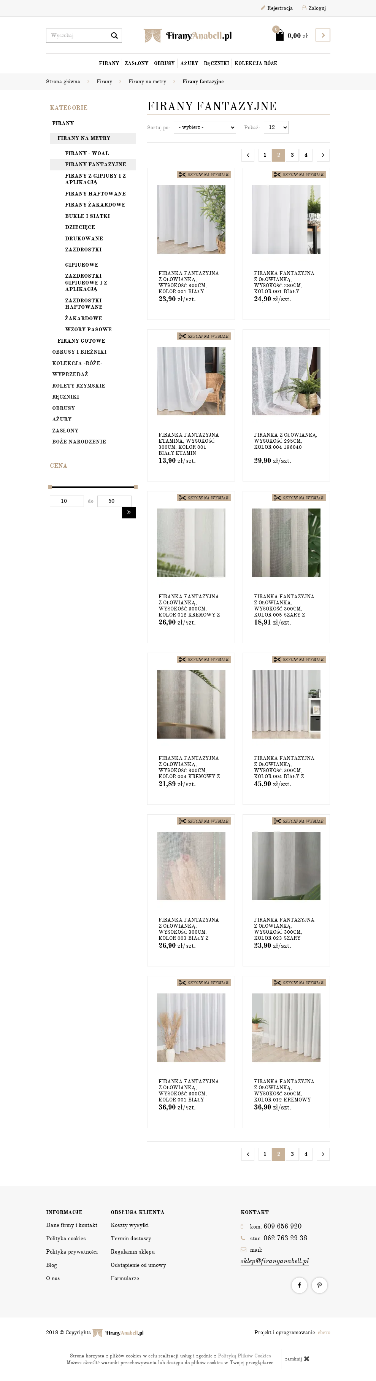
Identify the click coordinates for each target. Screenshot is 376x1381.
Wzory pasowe (88, 329)
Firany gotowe (81, 341)
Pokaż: (252, 127)
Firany (109, 63)
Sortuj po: (158, 127)
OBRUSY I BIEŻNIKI (79, 352)
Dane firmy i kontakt (71, 1225)
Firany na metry (83, 138)
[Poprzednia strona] (247, 155)
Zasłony (137, 63)
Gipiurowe (81, 265)
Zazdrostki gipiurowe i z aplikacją (86, 282)
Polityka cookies (66, 1238)
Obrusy (164, 63)
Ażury (189, 63)
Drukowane (84, 238)
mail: (275, 1255)
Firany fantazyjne (95, 164)
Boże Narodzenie (79, 442)
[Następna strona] (323, 155)
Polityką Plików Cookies (244, 1356)
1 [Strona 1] (265, 155)
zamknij (297, 1358)
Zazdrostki (83, 249)
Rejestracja (277, 8)
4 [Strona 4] (306, 155)
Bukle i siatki (87, 216)
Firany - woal (87, 153)
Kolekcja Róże (256, 63)
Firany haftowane (95, 194)
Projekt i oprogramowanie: (292, 1332)
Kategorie (68, 108)
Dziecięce (80, 227)
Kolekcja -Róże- (77, 363)
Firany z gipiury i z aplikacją (95, 179)
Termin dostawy (131, 1238)
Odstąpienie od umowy (138, 1265)
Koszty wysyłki (130, 1225)
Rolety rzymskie (78, 386)
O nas (53, 1278)
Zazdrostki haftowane (84, 304)
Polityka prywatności (72, 1251)
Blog (51, 1265)
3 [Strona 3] (292, 155)
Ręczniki (216, 63)
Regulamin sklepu (133, 1251)
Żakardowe (83, 318)
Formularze (125, 1278)
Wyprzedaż (70, 374)
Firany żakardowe (95, 205)
